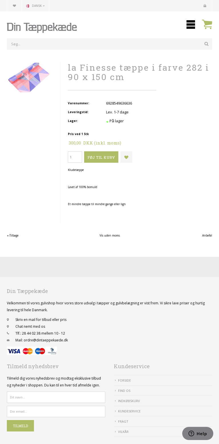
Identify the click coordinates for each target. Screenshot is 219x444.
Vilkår (123, 431)
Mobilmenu (190, 24)
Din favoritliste (14, 5)
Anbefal (207, 235)
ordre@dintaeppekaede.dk (46, 340)
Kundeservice (129, 411)
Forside (124, 380)
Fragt (123, 421)
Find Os (124, 390)
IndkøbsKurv (129, 401)
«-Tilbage (13, 235)
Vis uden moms (110, 235)
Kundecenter (205, 5)
